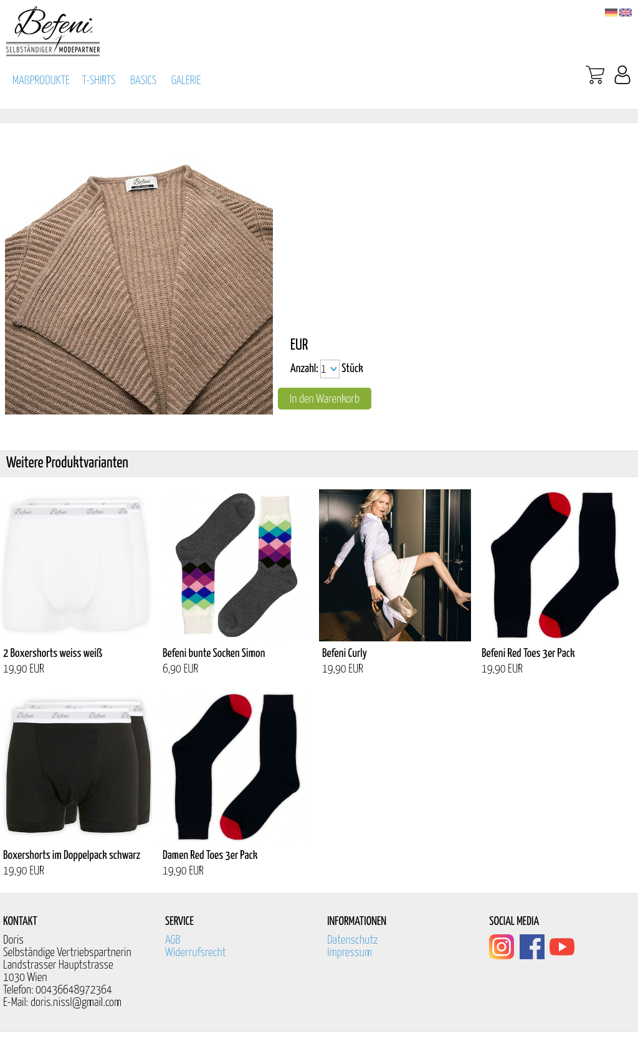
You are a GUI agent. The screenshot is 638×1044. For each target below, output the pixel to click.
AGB (173, 940)
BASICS (143, 81)
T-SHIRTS (99, 81)
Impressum (349, 953)
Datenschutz (352, 940)
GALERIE (186, 81)
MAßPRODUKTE (41, 81)
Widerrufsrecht (195, 953)
